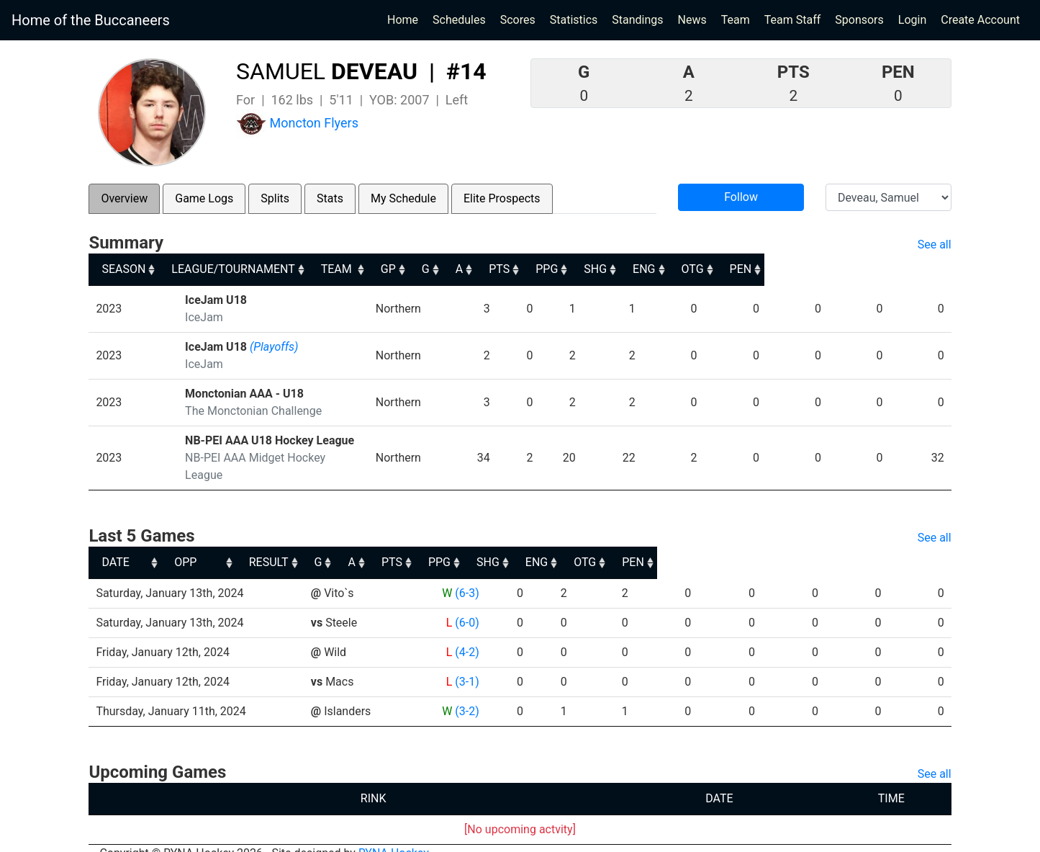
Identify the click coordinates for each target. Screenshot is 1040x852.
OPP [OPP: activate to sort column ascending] (325, 545)
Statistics (577, 19)
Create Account (980, 20)
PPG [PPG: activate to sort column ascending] (695, 269)
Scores (520, 19)
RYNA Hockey (393, 836)
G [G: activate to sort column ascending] (548, 269)
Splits (275, 198)
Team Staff (792, 20)
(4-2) (465, 635)
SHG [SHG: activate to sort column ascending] (753, 269)
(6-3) (465, 576)
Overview (124, 198)
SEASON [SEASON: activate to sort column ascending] (123, 269)
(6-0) (465, 605)
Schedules (459, 20)
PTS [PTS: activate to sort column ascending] (637, 269)
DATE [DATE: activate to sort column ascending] (115, 545)
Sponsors (859, 20)
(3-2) (465, 694)
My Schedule (403, 198)
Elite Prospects (502, 198)
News (692, 20)
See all (934, 244)
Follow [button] (741, 197)
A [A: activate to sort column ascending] (588, 269)
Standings (637, 20)
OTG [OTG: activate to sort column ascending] (870, 269)
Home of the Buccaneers (91, 20)
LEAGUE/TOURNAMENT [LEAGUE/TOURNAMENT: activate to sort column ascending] (246, 269)
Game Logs (204, 198)
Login (912, 20)
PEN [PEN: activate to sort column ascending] (927, 269)
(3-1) (465, 664)
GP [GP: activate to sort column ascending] (503, 269)
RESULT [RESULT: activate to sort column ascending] (451, 545)
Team (735, 20)
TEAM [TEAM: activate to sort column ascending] (431, 269)
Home (402, 20)
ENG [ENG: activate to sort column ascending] (811, 269)
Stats (330, 198)
